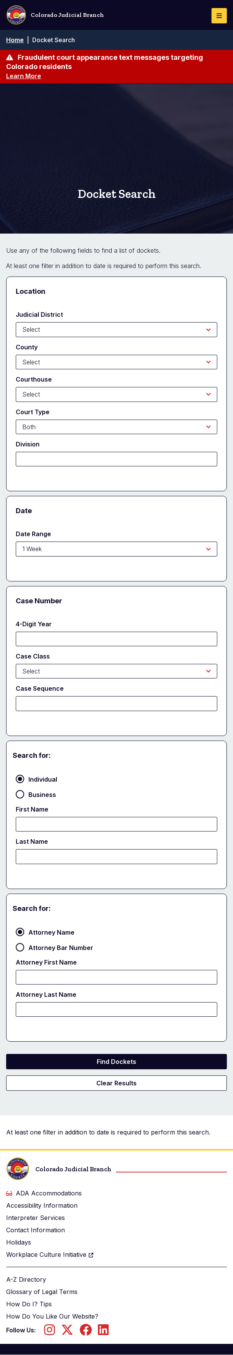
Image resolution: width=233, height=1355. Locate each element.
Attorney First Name (46, 962)
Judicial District (39, 314)
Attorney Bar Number (60, 948)
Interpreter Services (35, 1218)
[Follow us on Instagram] (49, 1332)
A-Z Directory (26, 1279)
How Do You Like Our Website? (52, 1316)
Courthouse (34, 379)
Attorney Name (51, 932)
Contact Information (35, 1230)
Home (15, 40)
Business (42, 795)
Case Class (33, 656)
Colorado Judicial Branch (55, 15)
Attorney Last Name (46, 994)
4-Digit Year (34, 624)
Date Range (33, 534)
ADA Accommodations (44, 1193)
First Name (32, 809)
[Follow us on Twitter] (67, 1332)
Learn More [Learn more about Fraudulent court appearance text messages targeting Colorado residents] (23, 76)
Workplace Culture (50, 1254)
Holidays (18, 1242)
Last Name (32, 841)
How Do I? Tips (29, 1304)
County (27, 347)
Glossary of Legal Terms (42, 1292)
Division (28, 444)
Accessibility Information (42, 1205)
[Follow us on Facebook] (85, 1332)
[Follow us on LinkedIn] (103, 1332)
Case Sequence (40, 688)
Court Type (33, 412)
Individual (42, 779)
